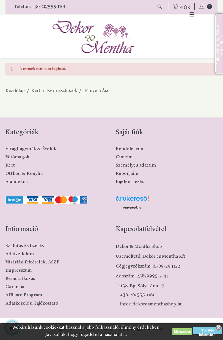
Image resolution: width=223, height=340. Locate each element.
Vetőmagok (17, 157)
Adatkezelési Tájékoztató (31, 303)
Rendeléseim (130, 149)
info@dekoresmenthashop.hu (151, 304)
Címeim (124, 157)
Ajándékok (16, 182)
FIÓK (184, 8)
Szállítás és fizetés (24, 246)
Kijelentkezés (130, 182)
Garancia (14, 287)
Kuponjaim (127, 174)
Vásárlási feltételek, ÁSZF (32, 262)
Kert (10, 165)
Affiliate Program (23, 295)
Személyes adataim (136, 165)
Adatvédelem (19, 254)
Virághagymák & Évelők (30, 149)
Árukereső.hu (132, 207)
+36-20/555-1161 (48, 7)
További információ (207, 331)
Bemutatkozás (20, 279)
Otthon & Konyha (24, 174)
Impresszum (18, 270)
